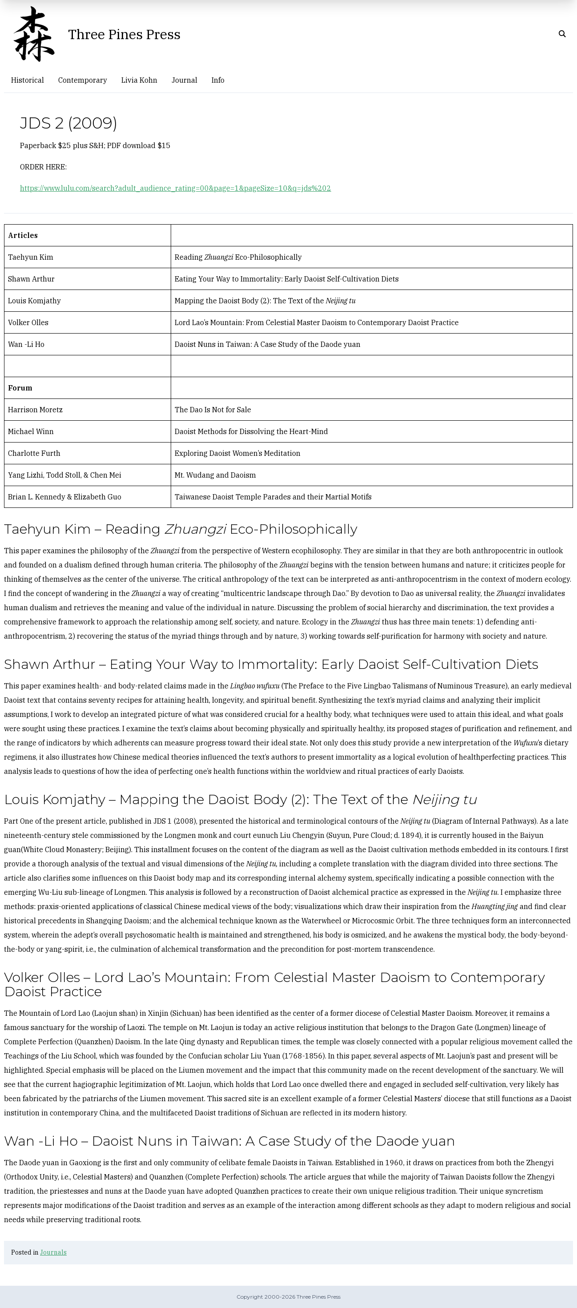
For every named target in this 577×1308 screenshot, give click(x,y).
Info (218, 80)
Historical (27, 80)
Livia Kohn (139, 80)
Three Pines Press (124, 34)
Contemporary (82, 80)
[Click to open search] (562, 33)
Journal (184, 80)
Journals (53, 1252)
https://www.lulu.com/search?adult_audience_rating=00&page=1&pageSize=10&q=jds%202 (175, 188)
